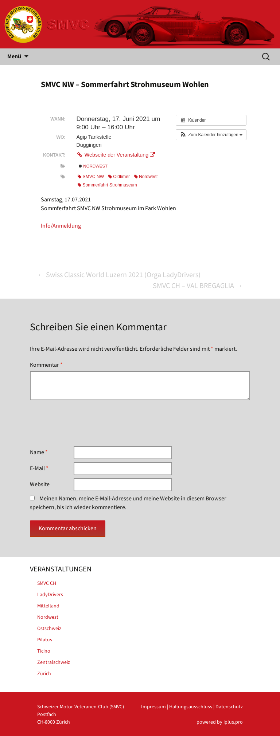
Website (40, 484)
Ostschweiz (49, 628)
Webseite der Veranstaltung (115, 155)
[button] (211, 135)
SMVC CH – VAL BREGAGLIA (198, 286)
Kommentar (46, 365)
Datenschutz (229, 707)
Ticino (43, 651)
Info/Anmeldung (61, 226)
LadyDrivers (50, 594)
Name (39, 452)
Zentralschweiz (53, 662)
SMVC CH (46, 583)
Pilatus (44, 639)
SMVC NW (91, 176)
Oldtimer (119, 176)
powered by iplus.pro (220, 722)
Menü (14, 56)
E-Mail (39, 468)
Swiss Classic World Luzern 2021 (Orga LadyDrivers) (119, 275)
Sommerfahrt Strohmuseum (107, 185)
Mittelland (48, 606)
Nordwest (93, 166)
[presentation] (85, 423)
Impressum (153, 707)
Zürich (44, 673)
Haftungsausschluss (190, 707)
